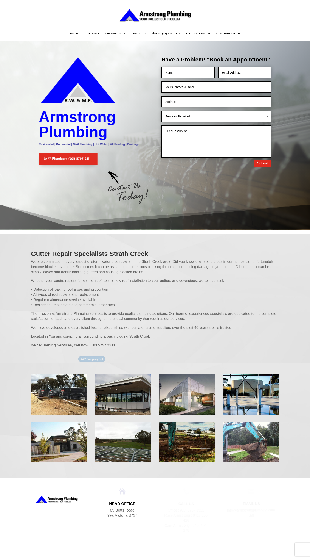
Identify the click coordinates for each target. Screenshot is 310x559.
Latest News (91, 33)
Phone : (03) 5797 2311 (166, 33)
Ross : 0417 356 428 (198, 33)
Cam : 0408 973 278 (228, 33)
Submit (262, 163)
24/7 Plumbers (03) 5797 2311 (64, 159)
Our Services (113, 33)
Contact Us (139, 33)
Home (74, 33)
